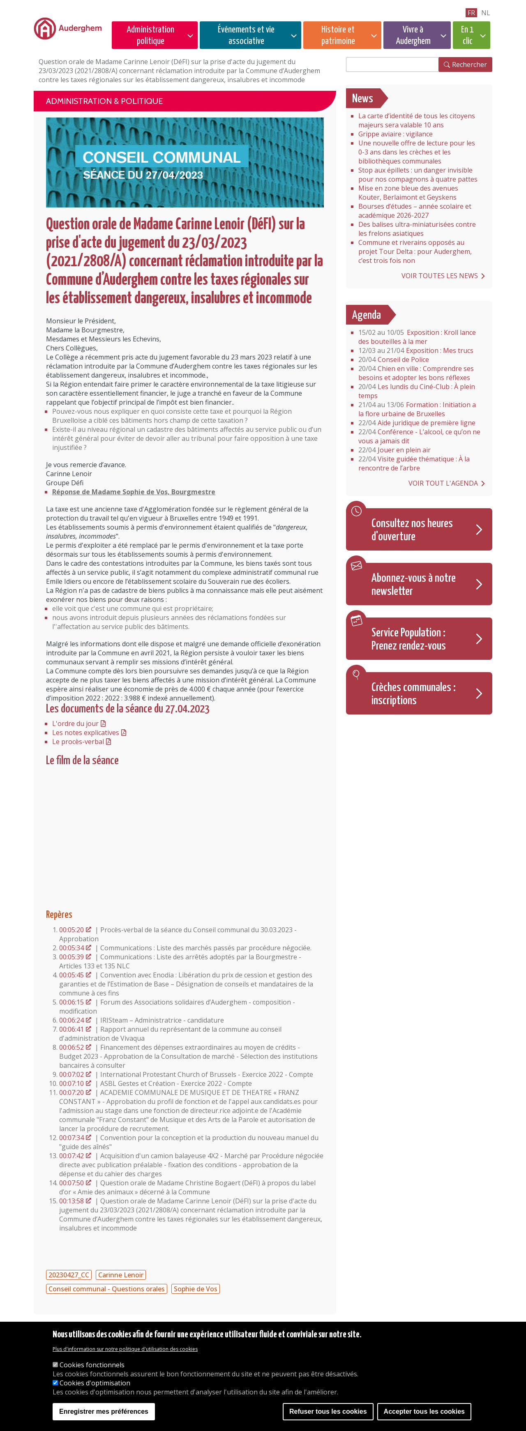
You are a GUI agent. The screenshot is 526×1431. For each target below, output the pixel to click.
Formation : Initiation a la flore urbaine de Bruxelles (417, 409)
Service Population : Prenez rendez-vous (408, 639)
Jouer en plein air (394, 449)
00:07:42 (71, 1155)
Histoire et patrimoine (338, 35)
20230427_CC (68, 1274)
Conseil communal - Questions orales (106, 1288)
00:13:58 (71, 1200)
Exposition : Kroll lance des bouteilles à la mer (417, 337)
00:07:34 (71, 1137)
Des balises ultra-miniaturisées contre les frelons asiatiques (417, 229)
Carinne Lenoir (120, 1274)
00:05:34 (71, 947)
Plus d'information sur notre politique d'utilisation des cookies (125, 1349)
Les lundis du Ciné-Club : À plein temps (416, 391)
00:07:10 (71, 1083)
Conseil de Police (393, 359)
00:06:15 (71, 1002)
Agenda (366, 315)
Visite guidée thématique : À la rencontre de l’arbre (414, 463)
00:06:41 (71, 1029)
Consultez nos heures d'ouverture (412, 530)
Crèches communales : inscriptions (413, 694)
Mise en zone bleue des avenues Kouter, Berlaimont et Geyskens (408, 193)
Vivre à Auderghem (413, 35)
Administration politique (150, 35)
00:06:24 (71, 1020)
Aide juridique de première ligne (416, 422)
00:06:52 (71, 1047)
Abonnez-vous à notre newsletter (413, 585)
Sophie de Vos (195, 1288)
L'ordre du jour (75, 723)
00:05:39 (71, 956)
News (362, 99)
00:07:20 (71, 1092)
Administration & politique (104, 101)
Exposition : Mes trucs (415, 350)
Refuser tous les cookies (328, 1411)
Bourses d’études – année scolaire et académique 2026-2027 (414, 211)
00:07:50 (71, 1182)
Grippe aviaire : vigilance (395, 133)
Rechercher (469, 64)
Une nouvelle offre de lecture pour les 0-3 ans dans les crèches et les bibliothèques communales (416, 152)
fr (471, 12)
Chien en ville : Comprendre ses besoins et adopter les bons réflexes (416, 373)
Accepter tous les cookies (424, 1411)
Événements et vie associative (246, 35)
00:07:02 (71, 1074)
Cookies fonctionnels (92, 1364)
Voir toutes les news (439, 275)
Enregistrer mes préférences (103, 1411)
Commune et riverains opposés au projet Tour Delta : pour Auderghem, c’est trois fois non (415, 251)
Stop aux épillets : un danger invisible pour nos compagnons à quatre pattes (418, 175)
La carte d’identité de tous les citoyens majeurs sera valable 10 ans (416, 120)
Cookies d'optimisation (95, 1382)
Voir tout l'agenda (443, 483)
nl (485, 12)
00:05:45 (71, 974)
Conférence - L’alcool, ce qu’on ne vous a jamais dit (419, 436)
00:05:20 (71, 929)
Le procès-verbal (78, 741)
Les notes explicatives (85, 732)
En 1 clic (467, 35)
